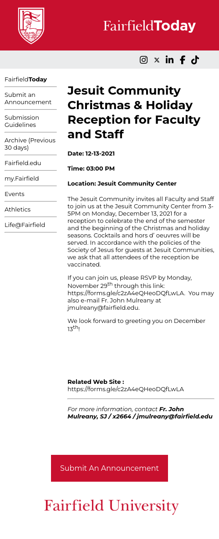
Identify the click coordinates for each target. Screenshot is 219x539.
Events (15, 193)
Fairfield (26, 79)
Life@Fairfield (25, 224)
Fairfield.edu (23, 162)
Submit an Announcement (28, 98)
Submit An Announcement (109, 468)
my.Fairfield (22, 178)
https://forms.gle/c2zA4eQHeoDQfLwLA (125, 293)
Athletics (18, 209)
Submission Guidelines (22, 121)
